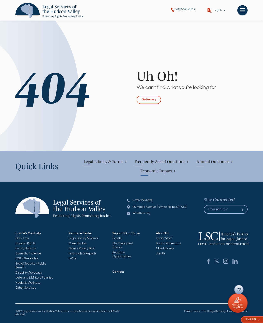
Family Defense (26, 248)
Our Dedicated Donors (122, 245)
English (218, 10)
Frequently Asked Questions (161, 161)
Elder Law (22, 238)
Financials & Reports (82, 253)
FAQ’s (72, 258)
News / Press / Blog (82, 248)
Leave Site (252, 319)
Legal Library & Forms (105, 161)
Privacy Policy (192, 311)
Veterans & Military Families (34, 277)
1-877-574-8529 (183, 10)
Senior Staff (164, 238)
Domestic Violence (28, 253)
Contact (118, 272)
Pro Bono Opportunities (122, 254)
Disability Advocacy (28, 272)
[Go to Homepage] (49, 10)
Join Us (160, 253)
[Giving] (238, 303)
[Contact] (238, 289)
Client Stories (165, 248)
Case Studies (78, 243)
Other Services (25, 287)
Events (116, 238)
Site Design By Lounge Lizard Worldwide (225, 311)
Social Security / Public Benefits (30, 265)
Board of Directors (168, 243)
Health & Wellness (27, 283)
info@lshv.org (141, 213)
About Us (162, 233)
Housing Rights (25, 243)
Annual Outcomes (214, 161)
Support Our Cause (126, 233)
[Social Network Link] (208, 261)
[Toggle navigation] (242, 10)
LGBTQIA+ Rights (26, 258)
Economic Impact (158, 171)
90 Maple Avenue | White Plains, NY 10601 (160, 207)
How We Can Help (28, 233)
